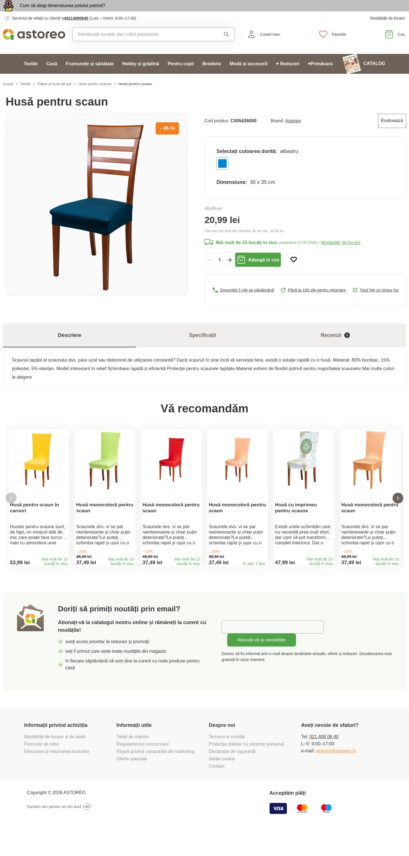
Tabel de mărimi (132, 758)
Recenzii (335, 347)
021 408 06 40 (323, 758)
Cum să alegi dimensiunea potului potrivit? (62, 12)
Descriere (69, 347)
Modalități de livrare (387, 31)
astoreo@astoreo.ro (336, 772)
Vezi (373, 12)
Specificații (202, 347)
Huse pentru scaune (94, 97)
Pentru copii (181, 76)
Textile (31, 76)
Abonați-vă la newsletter (261, 661)
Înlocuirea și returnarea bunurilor (57, 773)
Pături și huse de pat (55, 97)
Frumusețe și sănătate (90, 76)
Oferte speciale (131, 780)
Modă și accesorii (248, 76)
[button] (11, 515)
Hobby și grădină (140, 76)
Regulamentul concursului (142, 765)
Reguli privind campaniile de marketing (155, 773)
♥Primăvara (320, 76)
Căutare (226, 47)
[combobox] (141, 47)
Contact (216, 788)
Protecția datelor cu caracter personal (246, 765)
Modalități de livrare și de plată (55, 758)
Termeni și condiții (227, 758)
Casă (51, 76)
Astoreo (293, 133)
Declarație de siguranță (232, 773)
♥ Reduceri (287, 76)
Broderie (212, 76)
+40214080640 (75, 31)
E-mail (232, 648)
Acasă (8, 97)
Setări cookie (222, 780)
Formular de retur (41, 765)
